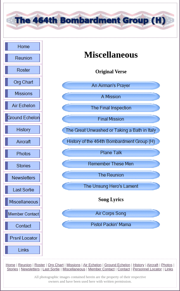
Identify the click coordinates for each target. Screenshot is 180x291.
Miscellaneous (74, 269)
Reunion (25, 265)
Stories (12, 269)
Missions (73, 265)
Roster (39, 265)
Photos (166, 265)
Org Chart (55, 265)
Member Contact (101, 269)
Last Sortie (51, 269)
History (138, 265)
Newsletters (30, 269)
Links (169, 269)
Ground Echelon (117, 265)
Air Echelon (92, 265)
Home (10, 265)
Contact (124, 269)
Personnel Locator (147, 269)
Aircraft (152, 265)
